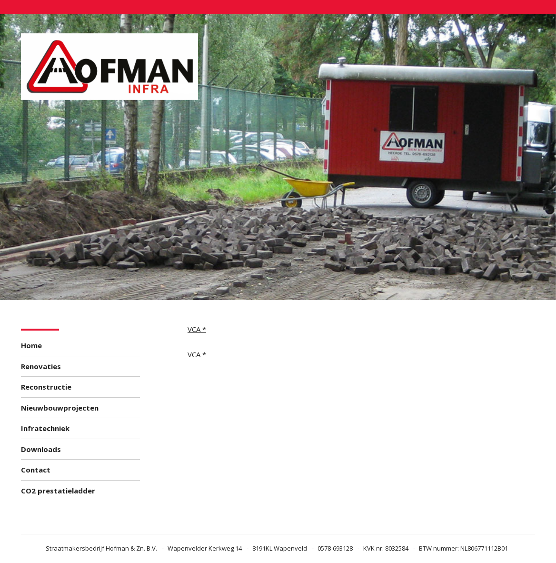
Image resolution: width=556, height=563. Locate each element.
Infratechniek (45, 428)
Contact (35, 469)
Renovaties (41, 366)
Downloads (41, 449)
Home (31, 345)
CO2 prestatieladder (58, 490)
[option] (278, 157)
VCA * (197, 329)
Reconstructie (46, 387)
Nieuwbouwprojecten (60, 407)
